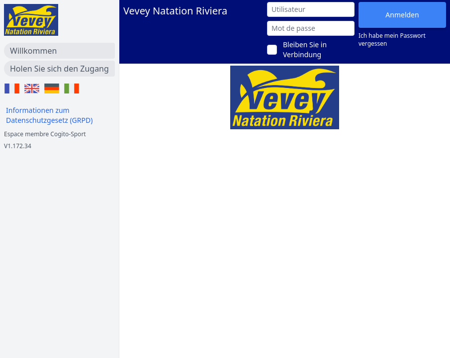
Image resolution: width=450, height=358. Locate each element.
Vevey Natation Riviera (175, 10)
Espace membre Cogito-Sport (45, 134)
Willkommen (33, 50)
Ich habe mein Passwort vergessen (392, 40)
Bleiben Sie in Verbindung (305, 49)
